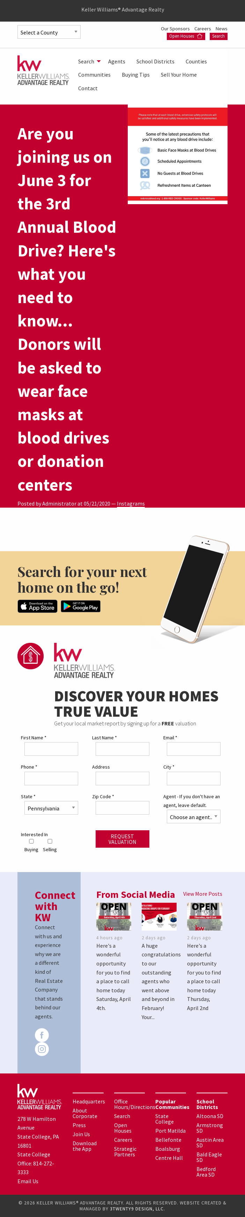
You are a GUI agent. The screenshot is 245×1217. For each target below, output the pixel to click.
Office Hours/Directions (134, 1104)
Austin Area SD (210, 1142)
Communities (94, 74)
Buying (31, 846)
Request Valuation (122, 839)
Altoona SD (209, 1115)
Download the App (85, 1146)
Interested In (34, 834)
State (28, 796)
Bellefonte (168, 1139)
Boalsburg (167, 1148)
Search (218, 36)
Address (101, 767)
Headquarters (89, 1101)
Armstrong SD (209, 1128)
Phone (29, 767)
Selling (50, 846)
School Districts (155, 61)
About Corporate (85, 1113)
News (222, 28)
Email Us (27, 1181)
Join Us (81, 1134)
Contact (88, 88)
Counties (196, 61)
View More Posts (202, 893)
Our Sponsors (176, 28)
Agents (116, 61)
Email (170, 737)
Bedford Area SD (206, 1171)
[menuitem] (88, 61)
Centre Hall (169, 1157)
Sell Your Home (179, 74)
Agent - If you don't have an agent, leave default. (191, 800)
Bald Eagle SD (209, 1157)
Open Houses (185, 36)
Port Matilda (170, 1130)
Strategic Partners (125, 1151)
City (169, 767)
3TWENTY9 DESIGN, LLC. (137, 1209)
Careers (203, 28)
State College (164, 1118)
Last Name (104, 737)
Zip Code (103, 796)
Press (79, 1125)
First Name (33, 737)
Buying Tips (136, 74)
